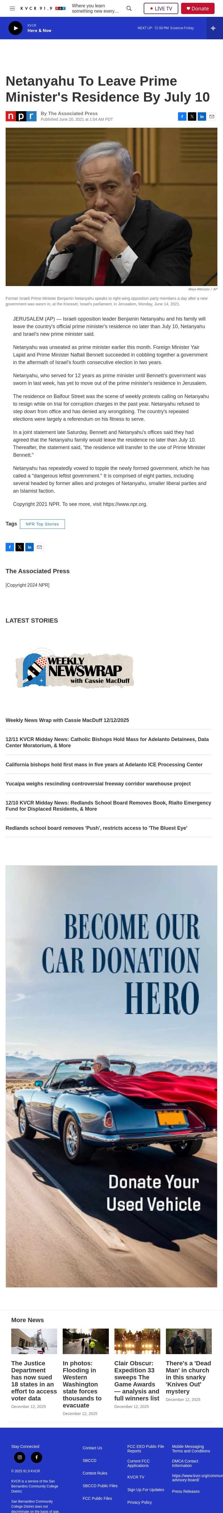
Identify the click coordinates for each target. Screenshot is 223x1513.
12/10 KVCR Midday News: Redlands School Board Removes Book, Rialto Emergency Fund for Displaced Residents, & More (108, 806)
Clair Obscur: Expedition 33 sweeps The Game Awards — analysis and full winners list (136, 1381)
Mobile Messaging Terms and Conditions (191, 1449)
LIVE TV (161, 8)
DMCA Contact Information (185, 1463)
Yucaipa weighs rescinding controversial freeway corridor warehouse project (98, 784)
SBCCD (89, 1461)
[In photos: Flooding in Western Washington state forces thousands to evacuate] (86, 1341)
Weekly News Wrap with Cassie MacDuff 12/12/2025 (67, 720)
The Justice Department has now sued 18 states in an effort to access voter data (34, 1381)
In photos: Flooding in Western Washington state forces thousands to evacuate (82, 1384)
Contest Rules (95, 1473)
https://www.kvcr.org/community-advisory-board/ (192, 1478)
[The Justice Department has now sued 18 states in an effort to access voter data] (34, 1341)
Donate (200, 9)
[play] (15, 28)
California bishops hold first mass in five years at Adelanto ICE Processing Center (104, 764)
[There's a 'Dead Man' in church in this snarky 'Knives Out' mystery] (189, 1341)
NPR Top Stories (42, 524)
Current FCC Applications (138, 1463)
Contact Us (92, 1448)
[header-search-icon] (129, 8)
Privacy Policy (139, 1502)
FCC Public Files (97, 1498)
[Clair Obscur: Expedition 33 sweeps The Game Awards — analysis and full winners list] (137, 1341)
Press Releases (186, 1491)
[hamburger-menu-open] (12, 8)
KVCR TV (135, 1477)
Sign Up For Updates (145, 1490)
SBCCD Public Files (100, 1486)
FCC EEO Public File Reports (145, 1449)
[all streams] (214, 28)
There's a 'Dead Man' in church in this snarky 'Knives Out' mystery (188, 1377)
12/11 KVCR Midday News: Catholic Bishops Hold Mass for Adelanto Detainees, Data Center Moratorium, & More (107, 742)
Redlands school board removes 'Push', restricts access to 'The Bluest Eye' (96, 828)
